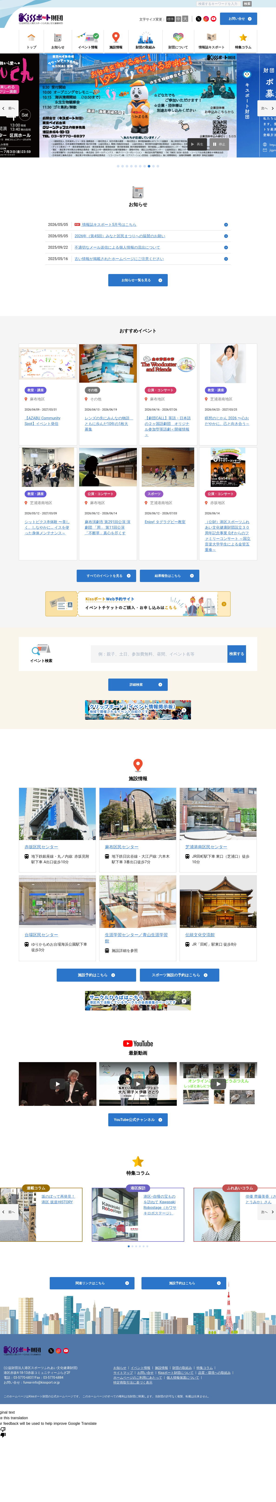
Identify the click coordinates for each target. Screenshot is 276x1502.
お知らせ (119, 1368)
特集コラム (205, 1368)
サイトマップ (123, 1373)
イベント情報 (140, 1368)
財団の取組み (182, 1368)
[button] (9, 108)
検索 (247, 4)
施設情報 (161, 1368)
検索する (236, 654)
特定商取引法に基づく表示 (132, 1382)
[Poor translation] (3, 1432)
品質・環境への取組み (214, 1373)
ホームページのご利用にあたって (137, 1377)
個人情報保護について (183, 1377)
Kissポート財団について (176, 1373)
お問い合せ (145, 1373)
